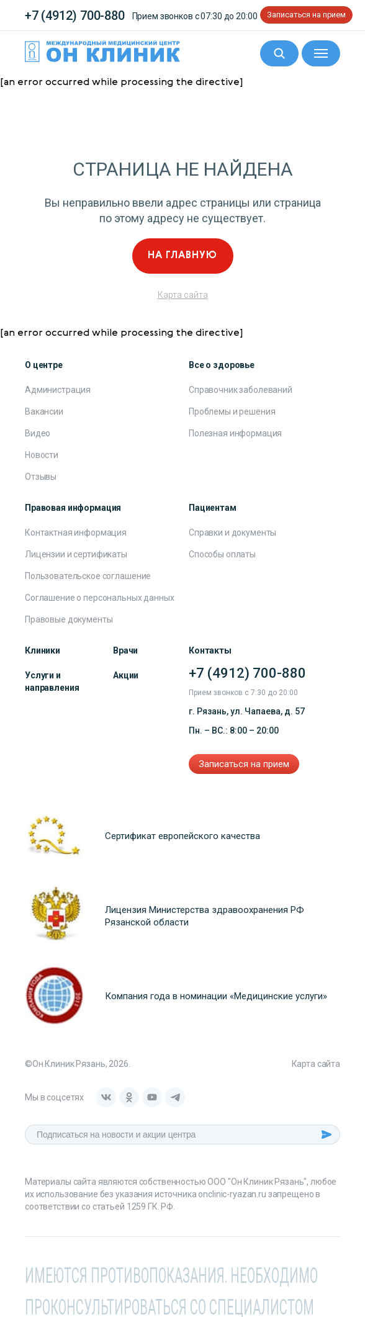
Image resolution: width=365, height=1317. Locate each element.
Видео (37, 433)
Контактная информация (76, 532)
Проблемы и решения (232, 411)
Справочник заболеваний (240, 390)
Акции (125, 675)
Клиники (42, 650)
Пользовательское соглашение (88, 576)
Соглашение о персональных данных (99, 598)
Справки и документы (232, 532)
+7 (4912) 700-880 (75, 15)
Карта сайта (183, 295)
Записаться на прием (306, 14)
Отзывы (40, 477)
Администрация (58, 390)
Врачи (125, 650)
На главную (182, 256)
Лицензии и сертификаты (76, 554)
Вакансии (44, 411)
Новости (41, 455)
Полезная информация (235, 433)
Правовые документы (68, 619)
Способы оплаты (222, 554)
